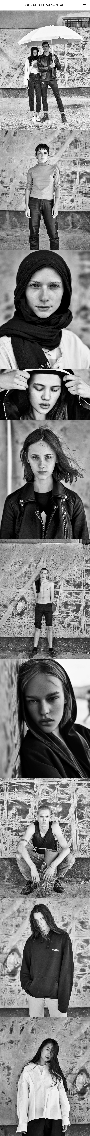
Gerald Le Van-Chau (45, 5)
